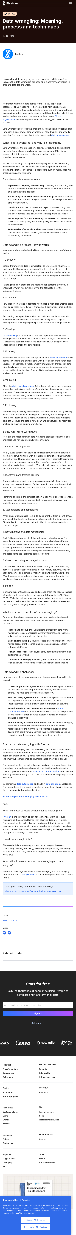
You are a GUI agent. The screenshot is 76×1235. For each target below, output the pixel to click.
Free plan (43, 1092)
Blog (41, 1107)
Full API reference (47, 1162)
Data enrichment (59, 357)
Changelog (8, 1162)
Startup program (10, 1096)
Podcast (6, 1124)
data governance (60, 135)
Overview (43, 1088)
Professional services (49, 1120)
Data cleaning (10, 335)
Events (6, 1120)
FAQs (5, 1166)
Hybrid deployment (47, 1077)
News (41, 1116)
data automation (24, 784)
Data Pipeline (10, 920)
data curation (53, 784)
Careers (43, 1139)
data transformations (23, 386)
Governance (8, 1073)
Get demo (36, 1023)
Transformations (10, 1069)
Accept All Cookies (36, 1220)
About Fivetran (46, 1134)
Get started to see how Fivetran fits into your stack (31, 891)
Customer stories (10, 1112)
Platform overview (47, 1064)
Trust (41, 1154)
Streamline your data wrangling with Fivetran (25, 796)
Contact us (8, 1143)
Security (43, 1069)
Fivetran (7, 816)
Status (42, 1159)
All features (8, 1092)
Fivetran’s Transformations (47, 771)
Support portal (9, 1159)
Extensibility (44, 1073)
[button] (70, 3)
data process (27, 874)
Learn (5, 1116)
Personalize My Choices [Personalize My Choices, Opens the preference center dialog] (35, 1227)
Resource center (46, 1112)
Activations (8, 1077)
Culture (6, 1139)
